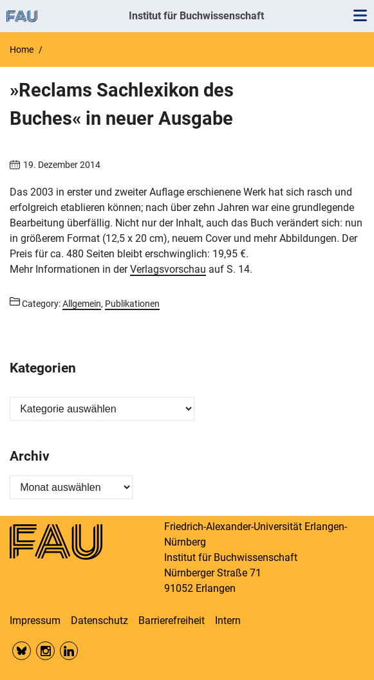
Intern (228, 620)
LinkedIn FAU (69, 650)
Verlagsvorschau (168, 269)
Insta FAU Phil (45, 650)
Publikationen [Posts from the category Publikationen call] (132, 304)
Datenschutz (99, 620)
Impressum (35, 620)
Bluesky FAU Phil (21, 650)
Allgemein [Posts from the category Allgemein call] (81, 304)
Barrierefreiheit (171, 620)
